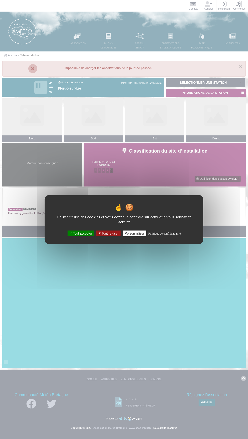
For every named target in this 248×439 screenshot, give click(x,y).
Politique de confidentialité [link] (164, 233)
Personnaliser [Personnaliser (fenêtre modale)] (134, 233)
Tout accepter (81, 233)
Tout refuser (108, 233)
